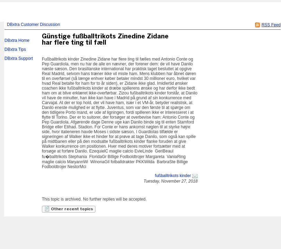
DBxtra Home (16, 40)
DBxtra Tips (15, 49)
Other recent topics (68, 208)
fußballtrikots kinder (173, 175)
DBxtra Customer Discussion (33, 24)
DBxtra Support (18, 58)
